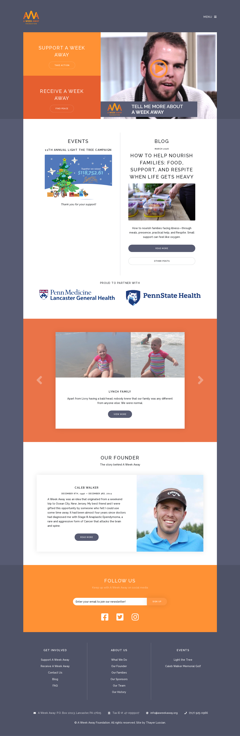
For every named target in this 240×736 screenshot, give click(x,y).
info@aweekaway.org (164, 713)
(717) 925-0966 (198, 713)
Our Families (119, 673)
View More (120, 414)
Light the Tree (183, 660)
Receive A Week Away (55, 666)
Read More (161, 248)
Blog (55, 679)
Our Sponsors (119, 679)
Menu (208, 16)
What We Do (119, 660)
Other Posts (162, 261)
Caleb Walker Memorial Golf (183, 666)
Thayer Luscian (155, 722)
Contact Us (55, 673)
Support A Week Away (55, 660)
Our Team (119, 685)
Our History (119, 692)
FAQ (55, 685)
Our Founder (119, 666)
